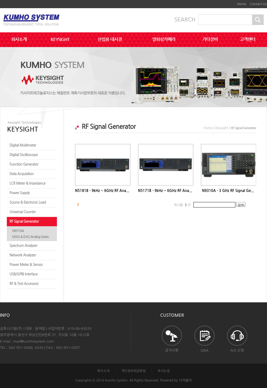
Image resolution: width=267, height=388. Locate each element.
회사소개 (103, 371)
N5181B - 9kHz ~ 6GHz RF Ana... (102, 191)
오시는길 (163, 371)
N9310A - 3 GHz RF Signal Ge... (228, 191)
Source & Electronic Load (28, 202)
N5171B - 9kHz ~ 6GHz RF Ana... (165, 191)
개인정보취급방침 (133, 371)
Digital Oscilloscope (24, 155)
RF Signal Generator (24, 221)
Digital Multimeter (23, 145)
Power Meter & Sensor (26, 264)
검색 (241, 204)
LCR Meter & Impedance (27, 183)
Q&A (204, 338)
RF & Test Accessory (24, 283)
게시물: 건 (182, 205)
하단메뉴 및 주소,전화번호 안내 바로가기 (231, 2)
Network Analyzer (23, 255)
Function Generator (24, 164)
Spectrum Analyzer (23, 245)
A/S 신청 (237, 338)
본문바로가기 (227, 2)
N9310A (18, 230)
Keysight (222, 128)
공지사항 (172, 338)
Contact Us (258, 4)
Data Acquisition (22, 174)
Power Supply (20, 193)
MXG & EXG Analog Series (30, 236)
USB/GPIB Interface (24, 274)
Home (241, 4)
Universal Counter (23, 212)
